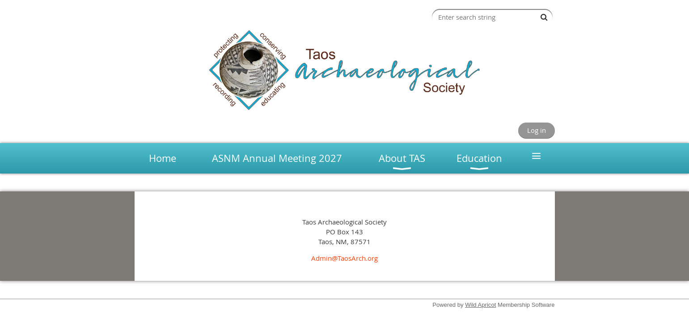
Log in (536, 130)
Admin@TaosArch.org (344, 258)
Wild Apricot (480, 304)
